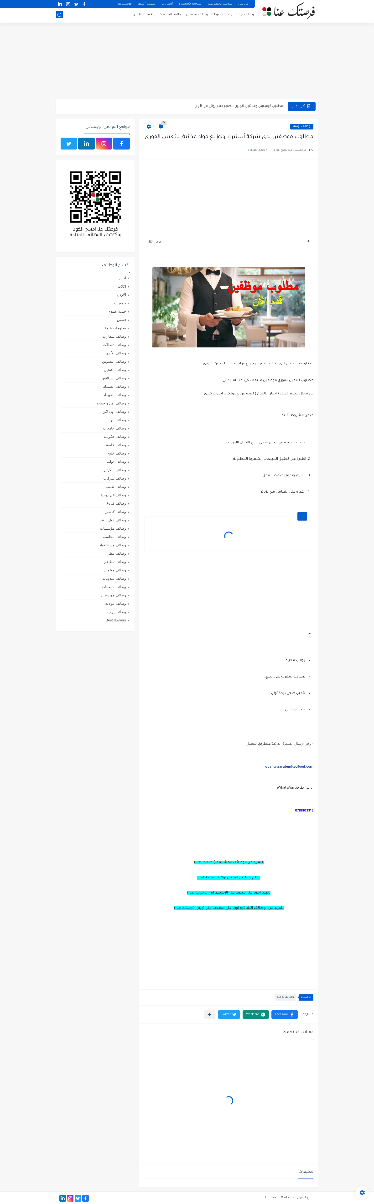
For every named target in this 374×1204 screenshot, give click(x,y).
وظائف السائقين (113, 378)
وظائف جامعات (114, 428)
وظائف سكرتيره (114, 470)
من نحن (243, 4)
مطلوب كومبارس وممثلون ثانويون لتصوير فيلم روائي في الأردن (239, 106)
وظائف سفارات (114, 336)
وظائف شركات (221, 15)
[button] (284, 1014)
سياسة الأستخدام (190, 4)
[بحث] (59, 16)
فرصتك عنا (124, 4)
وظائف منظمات (114, 587)
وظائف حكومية (115, 436)
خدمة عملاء (117, 311)
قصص (121, 320)
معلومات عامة (115, 328)
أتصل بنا (167, 4)
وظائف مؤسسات (113, 528)
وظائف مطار (116, 553)
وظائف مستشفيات (112, 545)
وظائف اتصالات (114, 345)
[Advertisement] (187, 62)
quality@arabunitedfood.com (289, 767)
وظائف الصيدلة (114, 386)
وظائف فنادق (116, 503)
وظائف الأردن (115, 353)
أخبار (122, 278)
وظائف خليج (117, 453)
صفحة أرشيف (147, 4)
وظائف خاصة (116, 445)
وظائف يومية (245, 15)
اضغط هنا (204, 862)
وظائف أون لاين (114, 411)
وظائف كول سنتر (113, 520)
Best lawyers (116, 620)
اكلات (122, 286)
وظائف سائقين (197, 15)
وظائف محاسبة (114, 537)
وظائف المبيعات (170, 15)
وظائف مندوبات (114, 578)
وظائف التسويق (114, 361)
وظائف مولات (115, 603)
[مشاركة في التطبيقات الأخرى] (209, 1014)
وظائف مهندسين (113, 595)
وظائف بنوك (117, 420)
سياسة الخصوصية (220, 4)
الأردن (121, 295)
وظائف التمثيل (115, 370)
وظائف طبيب (116, 487)
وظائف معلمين (144, 15)
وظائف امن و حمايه (111, 403)
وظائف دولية (116, 462)
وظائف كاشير (115, 512)
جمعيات (120, 303)
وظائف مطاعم (115, 562)
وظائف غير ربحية (113, 495)
